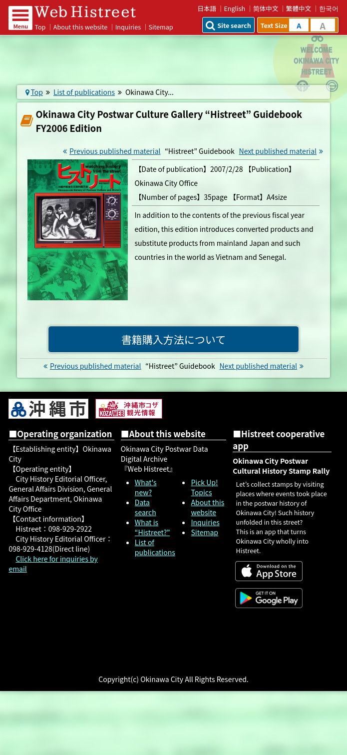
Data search (145, 507)
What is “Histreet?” (152, 527)
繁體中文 (298, 8)
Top (39, 26)
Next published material (282, 151)
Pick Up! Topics (204, 487)
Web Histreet (88, 11)
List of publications (84, 92)
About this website (80, 26)
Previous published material (110, 151)
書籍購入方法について (173, 339)
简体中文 (266, 8)
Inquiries (128, 26)
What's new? (146, 487)
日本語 (206, 8)
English (234, 8)
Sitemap (204, 532)
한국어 (329, 8)
